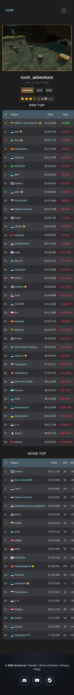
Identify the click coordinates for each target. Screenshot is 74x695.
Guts (18, 295)
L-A (17, 424)
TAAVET (19, 304)
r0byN (18, 226)
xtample (19, 235)
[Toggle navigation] (63, 10)
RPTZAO (20, 166)
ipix (17, 131)
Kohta (18, 338)
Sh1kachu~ (21, 592)
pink (17, 531)
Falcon (19, 390)
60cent (19, 260)
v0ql (17, 252)
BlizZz (18, 278)
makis (18, 617)
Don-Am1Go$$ (23, 381)
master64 (21, 583)
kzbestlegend (23, 566)
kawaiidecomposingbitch (30, 505)
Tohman (19, 574)
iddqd (18, 540)
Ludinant (20, 269)
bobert (18, 183)
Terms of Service (48, 665)
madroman (21, 372)
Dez (17, 140)
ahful (18, 514)
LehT (18, 488)
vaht (17, 398)
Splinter (19, 157)
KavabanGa (22, 407)
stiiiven (19, 355)
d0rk (18, 191)
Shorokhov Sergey (26, 347)
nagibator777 (23, 635)
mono (18, 433)
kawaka (19, 321)
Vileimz (19, 286)
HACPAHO (21, 200)
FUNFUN (20, 557)
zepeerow (20, 364)
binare (18, 441)
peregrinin (21, 148)
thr (16, 312)
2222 (17, 548)
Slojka (18, 609)
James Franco (23, 209)
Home (10, 10)
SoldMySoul (22, 243)
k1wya (18, 626)
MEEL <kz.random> (27, 122)
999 (17, 174)
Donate (33, 665)
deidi (18, 217)
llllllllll (18, 523)
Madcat (19, 329)
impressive (21, 415)
